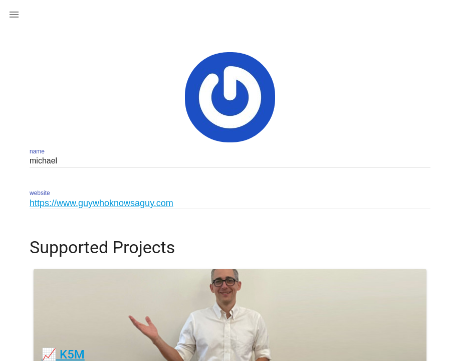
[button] (14, 14)
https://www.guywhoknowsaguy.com (101, 203)
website (40, 193)
